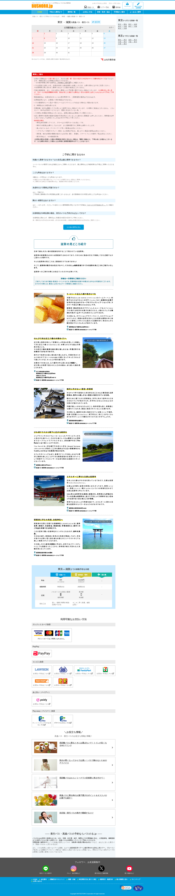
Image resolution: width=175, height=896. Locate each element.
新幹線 (116, 7)
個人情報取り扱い (122, 879)
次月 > (111, 27)
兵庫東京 (122, 44)
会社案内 (44, 879)
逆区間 (96, 22)
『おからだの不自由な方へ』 (96, 205)
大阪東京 (132, 42)
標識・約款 (71, 879)
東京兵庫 (122, 28)
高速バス (89, 7)
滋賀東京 (132, 40)
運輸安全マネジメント (57, 879)
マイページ (127, 5)
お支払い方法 (87, 12)
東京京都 (122, 26)
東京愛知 (122, 24)
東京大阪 (132, 26)
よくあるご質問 (135, 12)
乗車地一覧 (71, 12)
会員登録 (138, 6)
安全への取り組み (114, 3)
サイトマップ (136, 879)
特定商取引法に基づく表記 (87, 879)
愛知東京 (122, 40)
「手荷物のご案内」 (63, 83)
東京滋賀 (132, 24)
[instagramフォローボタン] (73, 868)
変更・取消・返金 (103, 12)
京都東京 (122, 42)
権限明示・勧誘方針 (106, 879)
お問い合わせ (37, 881)
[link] (126, 888)
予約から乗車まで (55, 12)
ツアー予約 (103, 7)
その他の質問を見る (74, 227)
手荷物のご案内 (119, 12)
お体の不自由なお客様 (99, 3)
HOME (39, 12)
